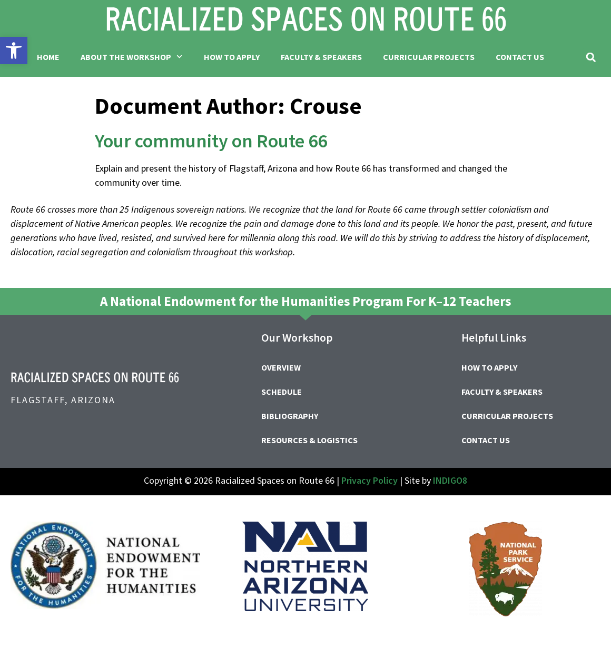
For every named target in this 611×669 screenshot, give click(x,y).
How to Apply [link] (232, 57)
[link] (13, 50)
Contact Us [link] (520, 57)
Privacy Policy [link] (369, 480)
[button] (590, 57)
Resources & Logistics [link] (309, 440)
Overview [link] (281, 367)
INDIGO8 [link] (450, 480)
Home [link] (48, 57)
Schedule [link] (281, 391)
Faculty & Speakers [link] (321, 57)
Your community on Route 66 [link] (211, 141)
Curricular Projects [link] (429, 57)
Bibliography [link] (289, 416)
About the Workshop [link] (131, 56)
